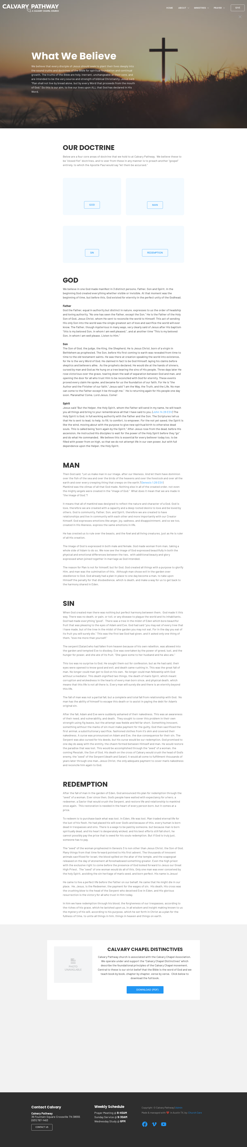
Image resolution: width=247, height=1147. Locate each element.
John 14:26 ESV (162, 412)
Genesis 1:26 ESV (152, 482)
